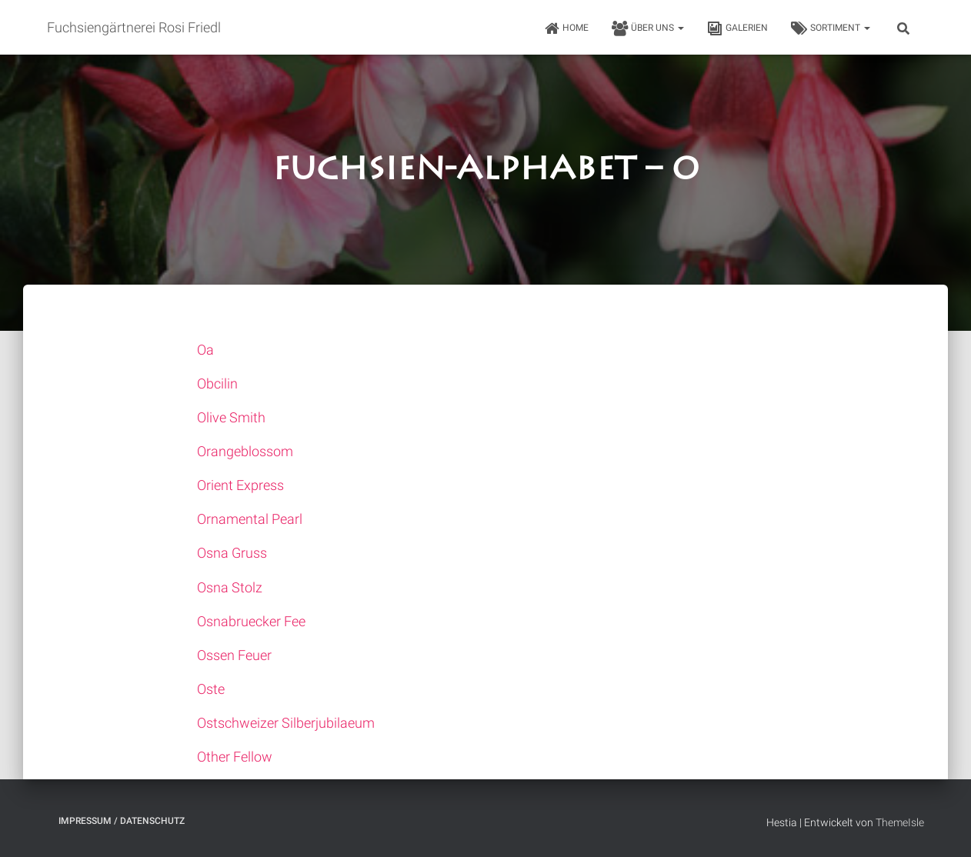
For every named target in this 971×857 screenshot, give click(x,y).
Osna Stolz (229, 587)
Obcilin (217, 383)
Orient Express (240, 485)
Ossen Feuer (234, 655)
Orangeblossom (245, 451)
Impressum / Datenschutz (121, 820)
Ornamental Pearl (249, 519)
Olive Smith (231, 417)
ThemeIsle (900, 822)
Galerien (737, 28)
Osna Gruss (232, 553)
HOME (566, 28)
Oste (211, 689)
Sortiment (830, 28)
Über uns (648, 28)
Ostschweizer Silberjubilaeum (286, 723)
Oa (205, 350)
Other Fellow (234, 757)
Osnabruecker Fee (251, 621)
